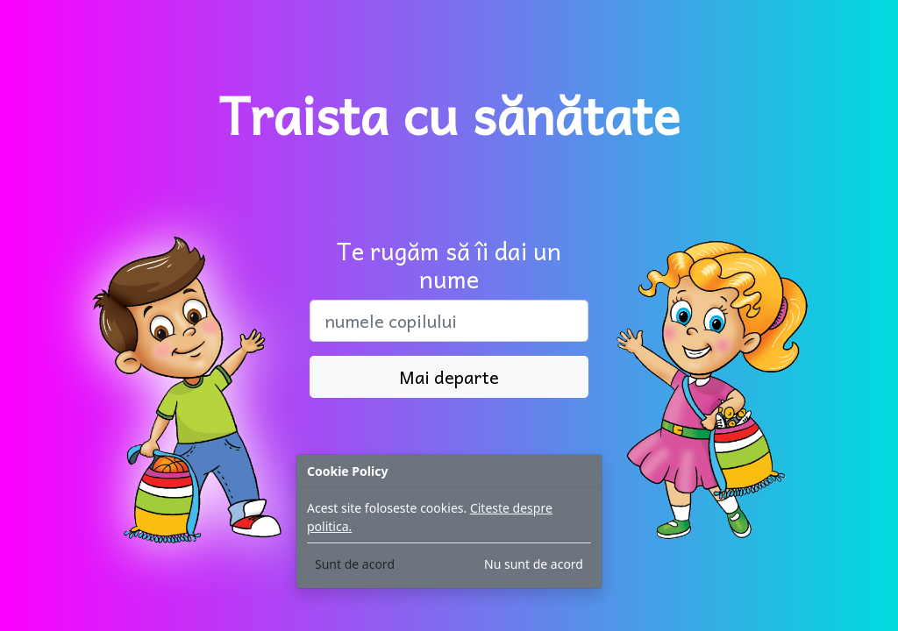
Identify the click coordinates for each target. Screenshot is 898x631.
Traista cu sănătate (449, 114)
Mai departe (449, 377)
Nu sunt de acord (533, 564)
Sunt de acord (355, 564)
